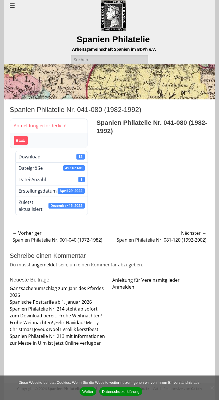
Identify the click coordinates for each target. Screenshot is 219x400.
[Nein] (212, 388)
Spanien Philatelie (113, 39)
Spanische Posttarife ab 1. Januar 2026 (51, 302)
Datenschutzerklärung (120, 391)
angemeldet (44, 265)
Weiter (88, 391)
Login (20, 140)
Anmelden (123, 287)
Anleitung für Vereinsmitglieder (146, 280)
